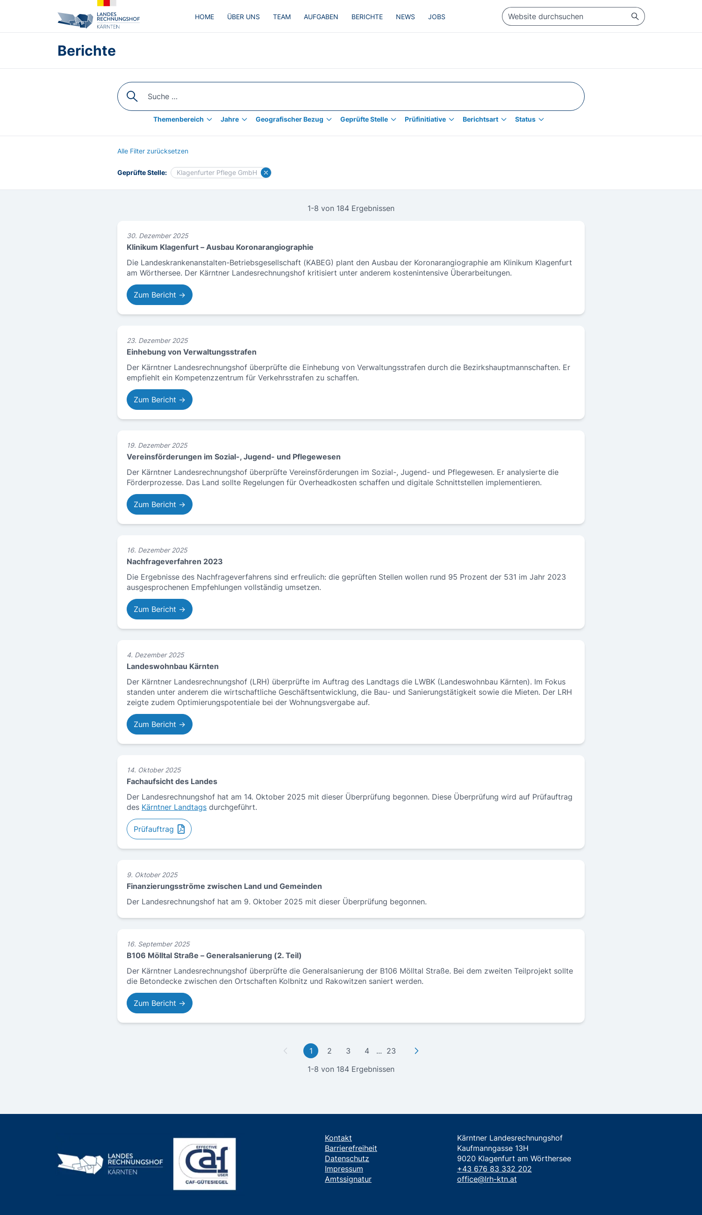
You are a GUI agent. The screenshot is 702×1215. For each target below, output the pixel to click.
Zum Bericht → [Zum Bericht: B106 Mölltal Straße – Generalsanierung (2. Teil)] (160, 1003)
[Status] (532, 119)
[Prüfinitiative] (432, 119)
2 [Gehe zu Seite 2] (329, 1050)
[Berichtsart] (487, 119)
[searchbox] (573, 16)
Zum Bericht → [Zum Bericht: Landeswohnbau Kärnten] (160, 724)
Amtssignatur (348, 1179)
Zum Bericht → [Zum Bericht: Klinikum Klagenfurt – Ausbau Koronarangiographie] (160, 294)
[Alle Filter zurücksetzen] (152, 151)
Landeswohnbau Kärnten (173, 666)
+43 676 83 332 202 (494, 1168)
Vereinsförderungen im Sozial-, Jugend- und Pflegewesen (234, 456)
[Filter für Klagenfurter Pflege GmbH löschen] (266, 172)
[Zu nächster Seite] (416, 1050)
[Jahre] (236, 119)
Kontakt (338, 1137)
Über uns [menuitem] (243, 17)
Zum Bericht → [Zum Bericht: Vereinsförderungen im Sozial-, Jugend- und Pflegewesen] (160, 504)
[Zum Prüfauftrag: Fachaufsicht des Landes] (159, 829)
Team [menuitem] (282, 17)
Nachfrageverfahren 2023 (175, 561)
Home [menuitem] (204, 17)
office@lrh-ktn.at (487, 1179)
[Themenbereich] (185, 119)
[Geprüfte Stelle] (370, 119)
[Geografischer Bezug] (296, 119)
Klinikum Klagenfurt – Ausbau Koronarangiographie (220, 247)
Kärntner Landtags (174, 807)
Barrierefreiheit (351, 1148)
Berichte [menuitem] (367, 17)
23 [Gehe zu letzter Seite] (391, 1050)
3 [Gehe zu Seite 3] (348, 1050)
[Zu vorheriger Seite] (285, 1050)
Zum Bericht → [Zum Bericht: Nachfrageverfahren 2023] (160, 609)
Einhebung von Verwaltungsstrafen (192, 351)
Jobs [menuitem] (436, 17)
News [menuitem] (405, 17)
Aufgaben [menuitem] (321, 17)
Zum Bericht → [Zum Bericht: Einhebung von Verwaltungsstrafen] (160, 399)
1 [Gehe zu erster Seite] (311, 1050)
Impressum (344, 1168)
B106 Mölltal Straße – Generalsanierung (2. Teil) (214, 955)
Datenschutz (347, 1158)
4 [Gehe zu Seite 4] (367, 1050)
